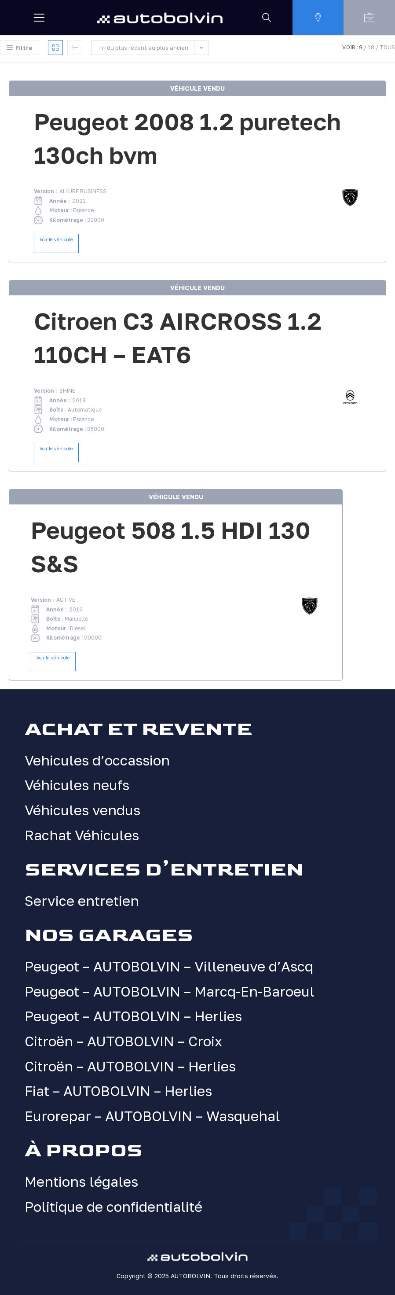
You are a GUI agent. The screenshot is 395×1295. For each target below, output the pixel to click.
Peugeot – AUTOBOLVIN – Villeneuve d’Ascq (169, 966)
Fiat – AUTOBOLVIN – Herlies (118, 1090)
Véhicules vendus (82, 810)
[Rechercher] (267, 17)
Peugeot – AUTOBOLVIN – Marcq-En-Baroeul (170, 991)
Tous (387, 47)
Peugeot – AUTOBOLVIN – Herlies (133, 1016)
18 (371, 47)
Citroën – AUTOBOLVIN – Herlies (130, 1066)
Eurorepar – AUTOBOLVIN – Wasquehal (152, 1115)
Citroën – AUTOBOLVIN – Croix (123, 1041)
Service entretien (82, 900)
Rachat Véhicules (82, 835)
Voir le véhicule (56, 239)
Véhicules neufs (77, 784)
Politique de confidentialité (114, 1206)
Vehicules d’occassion (97, 760)
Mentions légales (81, 1181)
